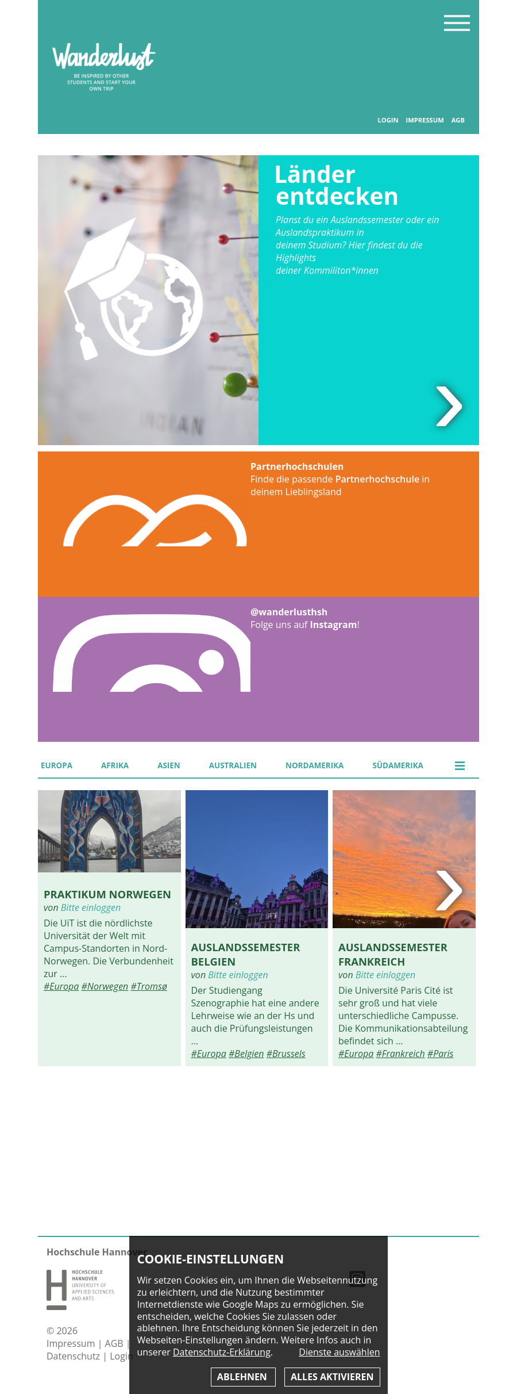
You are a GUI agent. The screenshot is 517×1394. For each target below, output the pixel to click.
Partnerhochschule (377, 479)
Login (387, 120)
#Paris (440, 1053)
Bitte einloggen (91, 907)
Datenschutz (74, 1356)
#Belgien (246, 1053)
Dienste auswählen (339, 1352)
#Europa (61, 986)
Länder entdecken (336, 185)
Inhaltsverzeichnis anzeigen (457, 22)
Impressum (424, 120)
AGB (458, 120)
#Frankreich (400, 1053)
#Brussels (286, 1053)
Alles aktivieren (332, 1376)
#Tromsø (148, 986)
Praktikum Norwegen (107, 894)
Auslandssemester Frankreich (392, 954)
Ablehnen (243, 1376)
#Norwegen (105, 986)
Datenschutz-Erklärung (222, 1352)
